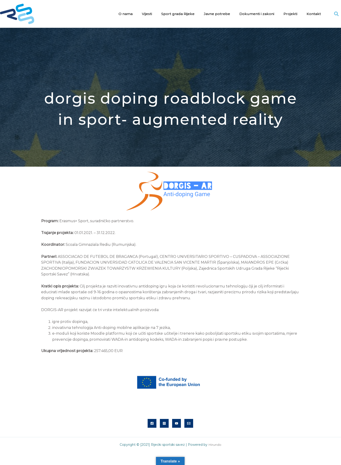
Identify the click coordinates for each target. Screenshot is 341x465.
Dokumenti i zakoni (256, 14)
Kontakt (314, 14)
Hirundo (214, 445)
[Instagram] (164, 423)
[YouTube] (176, 423)
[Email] (188, 423)
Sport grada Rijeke (178, 14)
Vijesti (147, 14)
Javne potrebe (217, 14)
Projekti (290, 14)
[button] (336, 14)
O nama (126, 14)
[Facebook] (152, 423)
